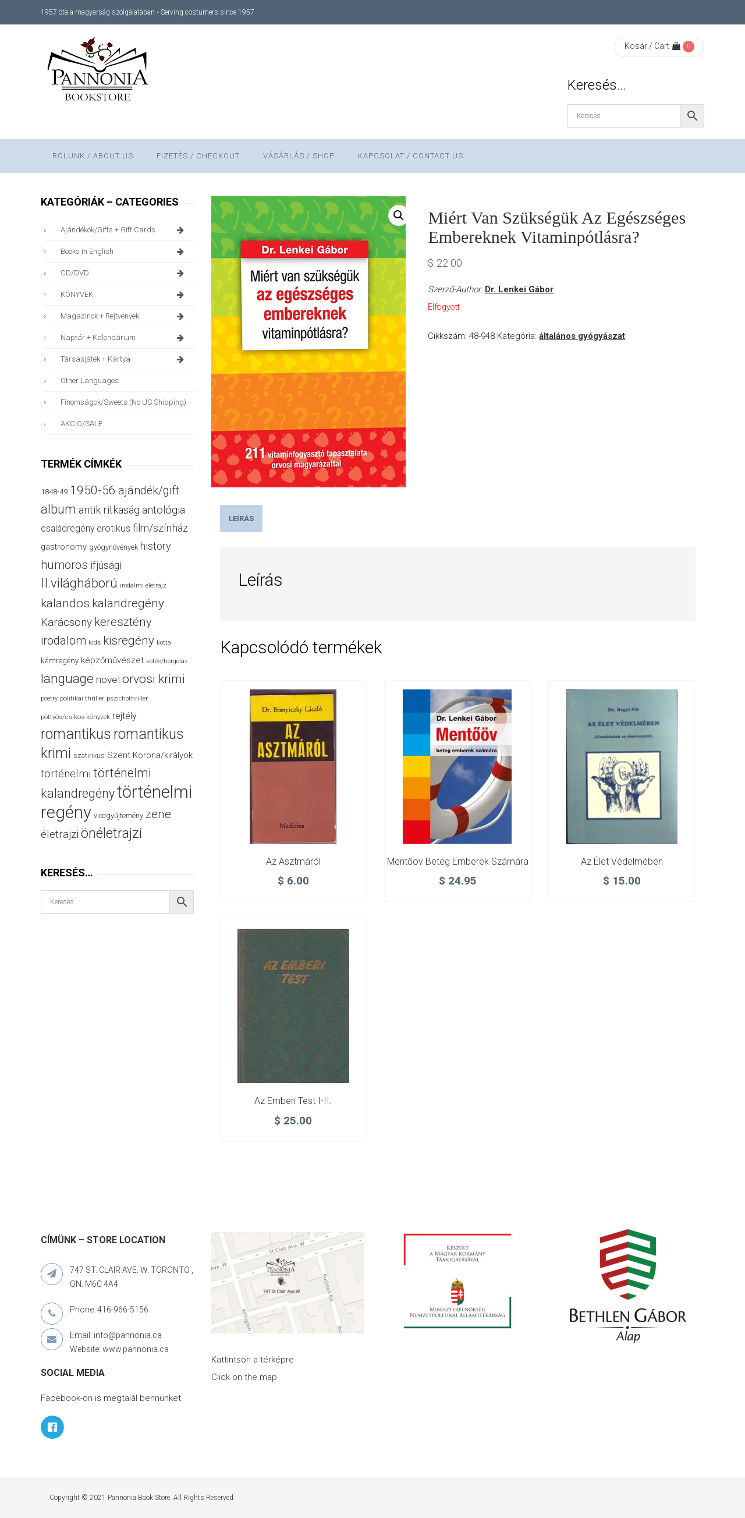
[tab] (241, 518)
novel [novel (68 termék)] (108, 679)
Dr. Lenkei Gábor (519, 289)
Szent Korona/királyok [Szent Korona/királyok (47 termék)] (150, 755)
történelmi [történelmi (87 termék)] (66, 773)
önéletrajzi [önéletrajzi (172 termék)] (111, 833)
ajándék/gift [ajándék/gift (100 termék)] (148, 490)
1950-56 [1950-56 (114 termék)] (93, 490)
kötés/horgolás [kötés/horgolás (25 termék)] (167, 661)
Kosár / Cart (652, 46)
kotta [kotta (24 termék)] (164, 642)
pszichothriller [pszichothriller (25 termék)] (127, 698)
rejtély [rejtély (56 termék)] (124, 715)
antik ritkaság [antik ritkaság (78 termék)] (109, 510)
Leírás (241, 518)
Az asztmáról (293, 861)
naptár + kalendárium (124, 337)
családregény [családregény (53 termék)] (67, 528)
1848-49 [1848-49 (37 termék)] (54, 491)
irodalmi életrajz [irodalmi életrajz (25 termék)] (143, 585)
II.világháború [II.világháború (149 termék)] (79, 583)
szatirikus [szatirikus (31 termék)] (89, 756)
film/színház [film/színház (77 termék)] (160, 528)
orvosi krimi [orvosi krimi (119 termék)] (153, 678)
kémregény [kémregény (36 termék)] (60, 660)
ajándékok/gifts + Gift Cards (124, 230)
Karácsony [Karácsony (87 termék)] (66, 622)
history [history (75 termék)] (155, 546)
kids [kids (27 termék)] (94, 642)
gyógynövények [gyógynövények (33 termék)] (113, 547)
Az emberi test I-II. (293, 1100)
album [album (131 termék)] (58, 509)
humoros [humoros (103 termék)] (64, 565)
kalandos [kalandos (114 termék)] (65, 603)
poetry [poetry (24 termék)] (49, 698)
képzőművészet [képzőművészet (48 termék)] (112, 660)
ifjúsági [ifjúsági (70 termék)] (106, 565)
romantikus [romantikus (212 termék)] (76, 734)
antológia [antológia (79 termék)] (163, 510)
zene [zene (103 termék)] (158, 814)
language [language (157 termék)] (67, 679)
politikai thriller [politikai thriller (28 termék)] (82, 698)
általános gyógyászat (582, 336)
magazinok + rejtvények (124, 316)
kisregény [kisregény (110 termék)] (128, 640)
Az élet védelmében (622, 861)
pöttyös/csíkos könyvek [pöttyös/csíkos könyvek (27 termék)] (75, 717)
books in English (124, 251)
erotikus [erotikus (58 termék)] (113, 528)
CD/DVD (124, 273)
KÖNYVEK (124, 294)
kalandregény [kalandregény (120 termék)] (128, 603)
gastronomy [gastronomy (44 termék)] (64, 547)
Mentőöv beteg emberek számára (457, 861)
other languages (90, 380)
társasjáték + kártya (124, 359)
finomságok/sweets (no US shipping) (123, 402)
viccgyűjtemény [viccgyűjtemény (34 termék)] (118, 815)
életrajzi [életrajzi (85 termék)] (60, 834)
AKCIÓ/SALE (81, 423)
